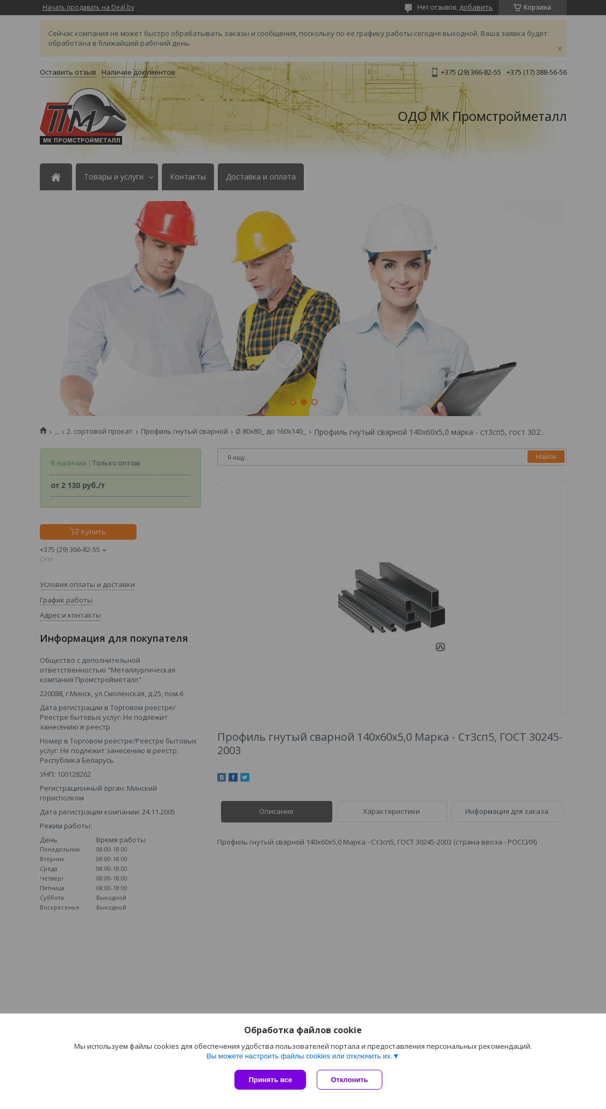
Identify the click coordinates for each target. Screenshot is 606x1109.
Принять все (270, 1080)
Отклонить (349, 1080)
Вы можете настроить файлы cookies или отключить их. (299, 1056)
